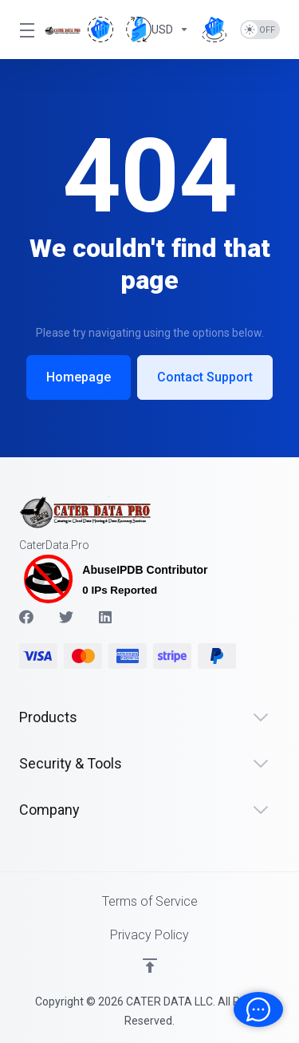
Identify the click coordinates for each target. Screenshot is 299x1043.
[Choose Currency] (157, 29)
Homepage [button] (78, 377)
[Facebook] (26, 616)
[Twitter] (66, 616)
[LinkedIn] (106, 616)
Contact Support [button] (205, 377)
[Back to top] (150, 965)
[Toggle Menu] (22, 29)
